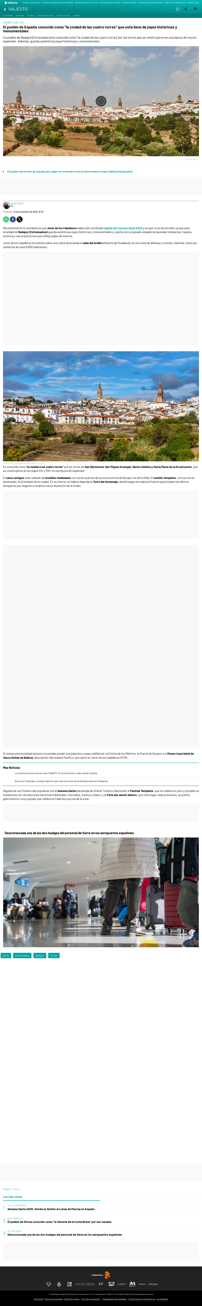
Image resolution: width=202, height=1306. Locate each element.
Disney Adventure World (110, 2)
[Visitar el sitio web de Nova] (80, 1284)
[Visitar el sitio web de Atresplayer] (142, 1284)
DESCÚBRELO (15, 1218)
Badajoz (40, 955)
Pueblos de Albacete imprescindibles (58, 2)
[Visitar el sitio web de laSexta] (59, 1284)
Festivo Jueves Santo (32, 2)
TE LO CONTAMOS (17, 1205)
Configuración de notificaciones (142, 1299)
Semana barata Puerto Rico (87, 2)
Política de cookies (72, 1299)
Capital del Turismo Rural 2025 (122, 228)
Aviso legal (38, 1299)
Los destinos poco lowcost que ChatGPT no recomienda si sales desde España (56, 773)
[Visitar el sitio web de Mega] (90, 1284)
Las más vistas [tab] (12, 1196)
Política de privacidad (53, 1299)
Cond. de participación (90, 1299)
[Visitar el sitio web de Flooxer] (153, 1284)
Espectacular (63, 15)
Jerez (6, 955)
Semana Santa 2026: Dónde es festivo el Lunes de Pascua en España (51, 1209)
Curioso (76, 15)
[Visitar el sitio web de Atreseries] (101, 1284)
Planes (30, 15)
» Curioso (15, 1189)
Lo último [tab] (109, 1196)
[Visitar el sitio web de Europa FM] (122, 1284)
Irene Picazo (17, 203)
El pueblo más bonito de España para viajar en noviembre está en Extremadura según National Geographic (70, 171)
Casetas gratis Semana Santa (150, 2)
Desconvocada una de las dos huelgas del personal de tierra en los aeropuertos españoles (69, 833)
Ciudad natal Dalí (129, 2)
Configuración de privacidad (114, 1299)
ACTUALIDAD (14, 1231)
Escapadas (8, 15)
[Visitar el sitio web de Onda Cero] (111, 1284)
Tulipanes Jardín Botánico (175, 2)
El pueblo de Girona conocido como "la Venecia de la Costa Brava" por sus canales (59, 1221)
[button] (185, 9)
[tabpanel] (101, 1220)
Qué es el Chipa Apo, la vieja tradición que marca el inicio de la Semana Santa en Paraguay (61, 781)
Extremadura (22, 955)
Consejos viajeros (45, 15)
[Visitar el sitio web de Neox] (69, 1284)
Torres (53, 955)
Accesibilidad (162, 1299)
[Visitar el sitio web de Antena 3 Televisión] (48, 1284)
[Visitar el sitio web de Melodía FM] (132, 1284)
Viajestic (7, 1189)
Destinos (20, 15)
